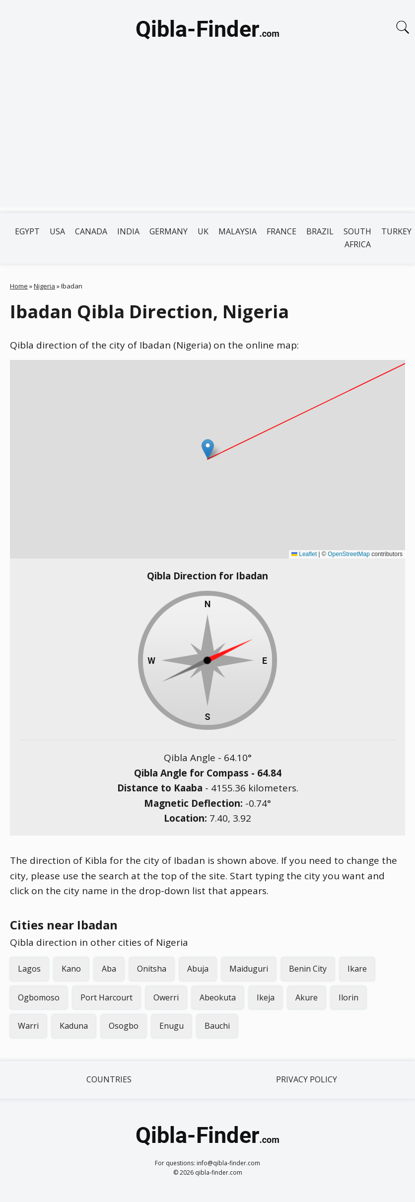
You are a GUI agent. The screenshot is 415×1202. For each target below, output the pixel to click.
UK (203, 231)
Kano (71, 968)
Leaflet (304, 554)
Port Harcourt (106, 997)
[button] (208, 449)
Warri (28, 1025)
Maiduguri (248, 968)
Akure (306, 997)
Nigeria (44, 286)
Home (19, 286)
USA (57, 231)
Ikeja (266, 997)
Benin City (308, 968)
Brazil (320, 231)
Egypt (27, 231)
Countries (109, 1079)
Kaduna (74, 1025)
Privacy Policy (306, 1079)
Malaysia (237, 231)
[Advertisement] (207, 138)
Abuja (197, 968)
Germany (168, 231)
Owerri (166, 997)
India (128, 231)
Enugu (171, 1025)
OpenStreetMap (349, 554)
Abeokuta (218, 997)
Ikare (357, 968)
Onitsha (151, 968)
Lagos (29, 968)
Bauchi (217, 1025)
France (281, 231)
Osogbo (123, 1025)
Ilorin (348, 997)
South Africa (357, 238)
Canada (91, 231)
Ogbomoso (39, 997)
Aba (109, 968)
